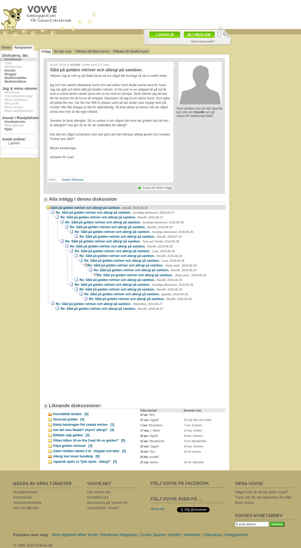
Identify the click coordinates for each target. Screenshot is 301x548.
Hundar (10, 70)
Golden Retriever (73, 179)
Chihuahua (212, 535)
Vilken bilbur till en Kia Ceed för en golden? (89, 440)
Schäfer (174, 535)
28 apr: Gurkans (193, 435)
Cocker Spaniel (152, 535)
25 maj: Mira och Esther (198, 420)
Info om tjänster (26, 508)
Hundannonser (25, 492)
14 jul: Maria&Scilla (195, 441)
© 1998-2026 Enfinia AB (33, 545)
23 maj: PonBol (193, 430)
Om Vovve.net (98, 492)
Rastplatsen (23, 47)
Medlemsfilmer (15, 81)
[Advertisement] (75, 346)
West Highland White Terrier (75, 535)
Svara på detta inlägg (157, 188)
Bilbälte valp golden (71, 435)
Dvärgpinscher (236, 535)
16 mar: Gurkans (193, 446)
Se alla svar (63, 51)
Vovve (6, 47)
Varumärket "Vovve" (103, 508)
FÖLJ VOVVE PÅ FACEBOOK (179, 483)
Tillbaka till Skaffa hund (130, 51)
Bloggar (10, 74)
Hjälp (8, 129)
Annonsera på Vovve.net (107, 502)
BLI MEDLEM (198, 34)
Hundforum (13, 59)
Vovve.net (157, 509)
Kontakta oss (98, 497)
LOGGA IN (165, 34)
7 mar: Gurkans (193, 425)
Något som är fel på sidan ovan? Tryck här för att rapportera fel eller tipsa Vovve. (263, 497)
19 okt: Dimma (192, 451)
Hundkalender (15, 122)
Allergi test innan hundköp (76, 456)
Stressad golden (68, 419)
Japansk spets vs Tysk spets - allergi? (85, 461)
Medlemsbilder (15, 78)
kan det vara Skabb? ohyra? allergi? (83, 430)
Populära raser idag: (31, 535)
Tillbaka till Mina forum (92, 51)
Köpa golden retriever (72, 446)
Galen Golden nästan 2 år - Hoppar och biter (89, 451)
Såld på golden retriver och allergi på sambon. (99, 208)
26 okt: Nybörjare (194, 462)
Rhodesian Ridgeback (119, 535)
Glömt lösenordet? (203, 41)
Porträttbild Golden (70, 414)
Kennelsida (22, 497)
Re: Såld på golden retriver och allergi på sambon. (115, 212)
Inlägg (46, 51)
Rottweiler (192, 535)
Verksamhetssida (27, 502)
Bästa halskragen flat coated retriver (83, 425)
